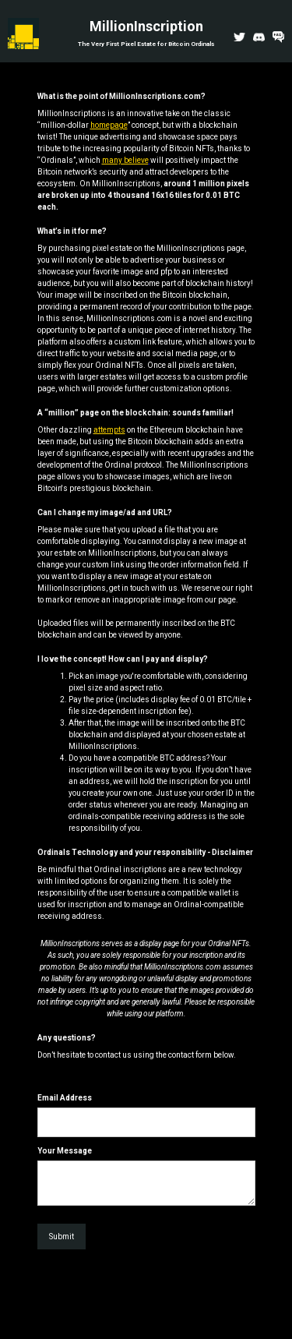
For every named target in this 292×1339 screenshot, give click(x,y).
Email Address (64, 1097)
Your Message (64, 1150)
